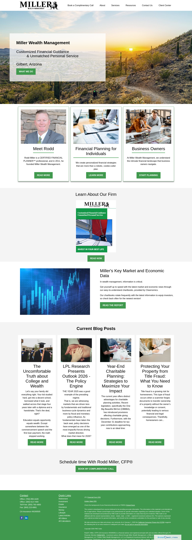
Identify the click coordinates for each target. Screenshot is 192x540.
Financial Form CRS (94, 497)
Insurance (63, 507)
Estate (61, 504)
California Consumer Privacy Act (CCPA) (151, 522)
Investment (63, 501)
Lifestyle (62, 513)
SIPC (103, 535)
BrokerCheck (130, 505)
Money (61, 510)
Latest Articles (64, 515)
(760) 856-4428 (32, 499)
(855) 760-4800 (34, 505)
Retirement (63, 499)
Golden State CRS (90, 501)
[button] (81, 5)
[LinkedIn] (26, 518)
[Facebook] (21, 518)
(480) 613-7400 (32, 502)
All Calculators (64, 521)
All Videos (63, 518)
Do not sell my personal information (136, 524)
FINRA (99, 535)
